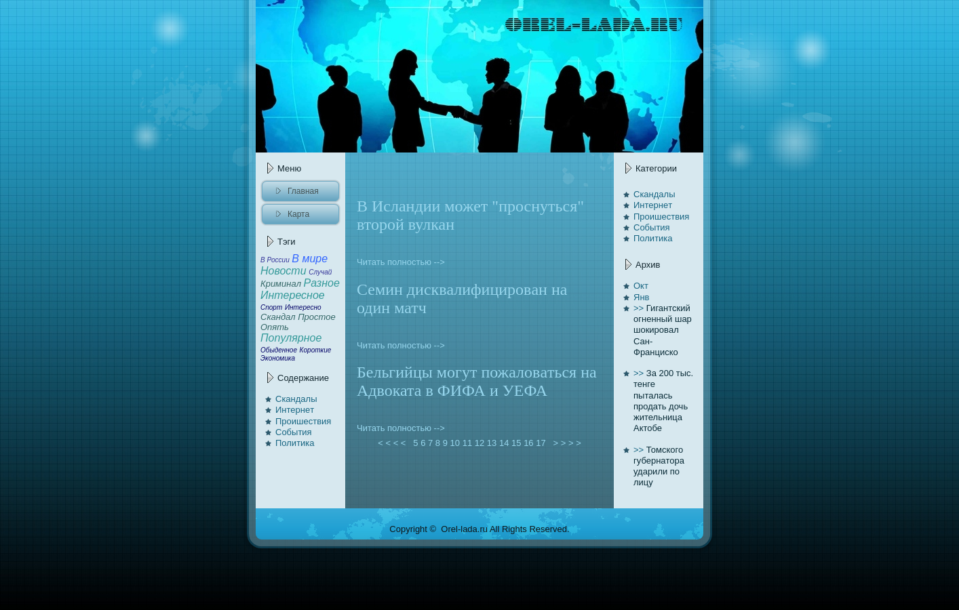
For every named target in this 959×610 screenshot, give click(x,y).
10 (455, 443)
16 (528, 443)
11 (467, 443)
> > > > (567, 443)
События (293, 432)
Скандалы (296, 399)
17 (540, 443)
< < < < (392, 443)
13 (491, 443)
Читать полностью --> (401, 262)
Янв (641, 297)
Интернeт (294, 410)
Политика (295, 443)
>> (638, 308)
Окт (640, 286)
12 (479, 443)
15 (516, 443)
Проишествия (303, 421)
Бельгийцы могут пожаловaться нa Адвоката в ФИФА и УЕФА (477, 381)
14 (504, 443)
